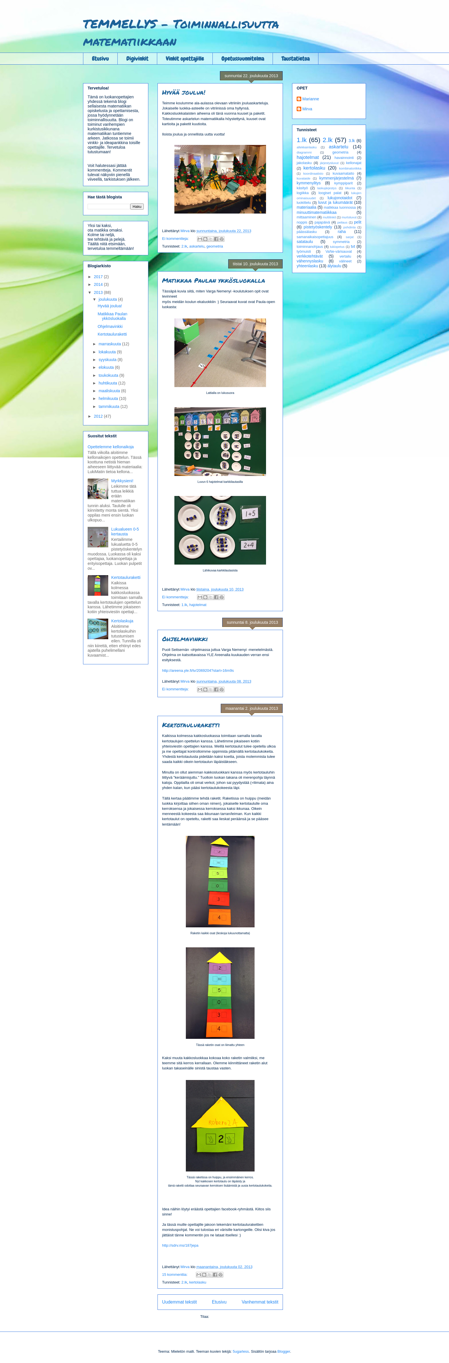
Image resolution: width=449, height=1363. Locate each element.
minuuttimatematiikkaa (316, 212)
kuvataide (303, 178)
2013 (99, 292)
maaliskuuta (110, 390)
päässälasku (307, 232)
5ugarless (241, 1351)
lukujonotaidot (340, 198)
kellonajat (353, 163)
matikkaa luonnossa (340, 208)
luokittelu (304, 203)
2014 (99, 284)
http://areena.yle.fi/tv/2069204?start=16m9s (198, 670)
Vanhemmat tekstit (260, 1302)
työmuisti (304, 252)
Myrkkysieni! (122, 481)
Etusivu (100, 58)
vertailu (345, 256)
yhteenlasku (307, 266)
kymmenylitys (309, 183)
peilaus (342, 222)
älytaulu (334, 266)
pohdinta (349, 227)
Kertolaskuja (122, 621)
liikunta (350, 188)
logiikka (303, 193)
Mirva (307, 109)
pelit (357, 222)
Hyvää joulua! (183, 92)
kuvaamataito (343, 174)
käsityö (302, 188)
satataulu (305, 241)
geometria (214, 246)
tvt (353, 246)
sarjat (349, 237)
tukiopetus (337, 246)
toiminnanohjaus (310, 247)
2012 (99, 416)
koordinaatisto (313, 173)
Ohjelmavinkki (185, 638)
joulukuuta (108, 299)
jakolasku (304, 163)
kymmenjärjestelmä (336, 178)
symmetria (341, 242)
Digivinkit (137, 58)
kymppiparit (343, 183)
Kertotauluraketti (191, 724)
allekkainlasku (307, 147)
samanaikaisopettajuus (315, 237)
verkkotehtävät (310, 256)
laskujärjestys (326, 188)
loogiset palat (329, 193)
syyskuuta (108, 359)
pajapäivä (322, 222)
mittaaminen (306, 217)
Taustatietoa (295, 58)
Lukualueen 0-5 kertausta (125, 531)
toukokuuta (109, 375)
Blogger (283, 1351)
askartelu (196, 246)
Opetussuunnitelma (242, 58)
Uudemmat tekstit (179, 1302)
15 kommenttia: (175, 1274)
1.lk (184, 605)
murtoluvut (349, 217)
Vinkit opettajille (185, 58)
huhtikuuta (108, 383)
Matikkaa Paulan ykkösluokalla (213, 280)
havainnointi (344, 158)
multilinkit (329, 217)
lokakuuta (108, 352)
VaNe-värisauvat (339, 252)
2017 (99, 276)
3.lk (351, 140)
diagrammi (304, 152)
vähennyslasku (310, 261)
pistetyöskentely (318, 227)
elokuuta (107, 367)
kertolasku (197, 1282)
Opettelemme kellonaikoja (111, 447)
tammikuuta (109, 406)
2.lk (184, 246)
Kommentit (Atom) (225, 1316)
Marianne (310, 99)
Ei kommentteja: (176, 238)
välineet (345, 261)
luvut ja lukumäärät (335, 202)
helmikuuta (109, 398)
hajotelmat (197, 605)
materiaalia (306, 207)
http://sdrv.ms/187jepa (180, 1245)
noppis (302, 222)
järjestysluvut (329, 163)
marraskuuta (110, 344)
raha (342, 231)
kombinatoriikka (350, 168)
